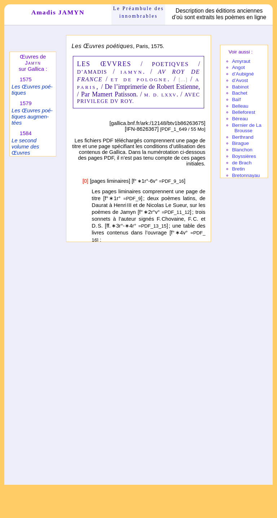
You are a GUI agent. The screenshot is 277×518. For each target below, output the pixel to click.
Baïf (236, 99)
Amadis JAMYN (57, 12)
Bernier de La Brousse (246, 127)
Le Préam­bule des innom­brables (138, 12)
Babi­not (240, 87)
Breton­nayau (246, 175)
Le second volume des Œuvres (25, 146)
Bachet (239, 93)
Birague (240, 143)
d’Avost (240, 80)
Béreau (240, 118)
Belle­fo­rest (243, 112)
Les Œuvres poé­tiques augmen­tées (32, 116)
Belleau (240, 106)
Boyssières (244, 156)
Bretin (238, 169)
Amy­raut (241, 61)
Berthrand (243, 137)
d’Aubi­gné (243, 74)
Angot (238, 67)
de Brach (241, 162)
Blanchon (242, 149)
